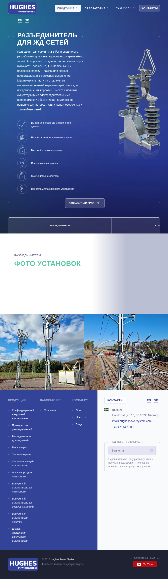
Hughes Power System (63, 559)
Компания (123, 8)
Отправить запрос (84, 203)
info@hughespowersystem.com (132, 421)
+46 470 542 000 (123, 427)
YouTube (145, 564)
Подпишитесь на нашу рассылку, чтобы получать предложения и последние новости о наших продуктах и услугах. (131, 463)
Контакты (149, 8)
